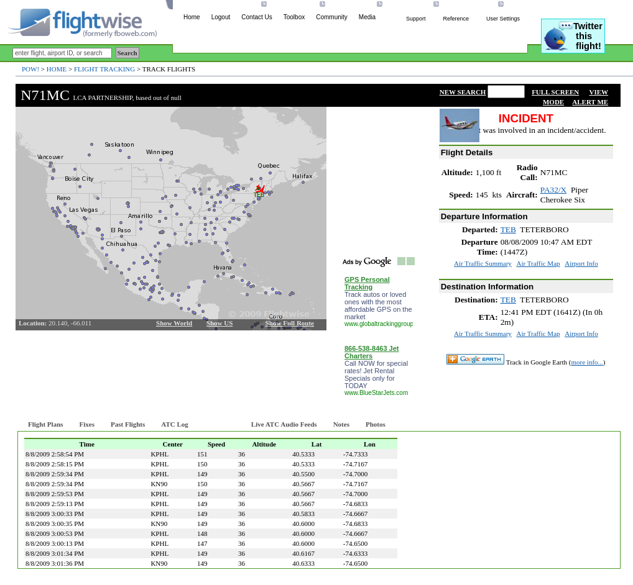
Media (367, 17)
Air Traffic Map (538, 263)
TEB (508, 229)
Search (127, 53)
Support (416, 19)
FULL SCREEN (555, 92)
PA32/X (553, 189)
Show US (219, 323)
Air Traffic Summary (483, 263)
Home (191, 17)
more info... (587, 362)
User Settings (503, 19)
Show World (174, 323)
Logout (221, 17)
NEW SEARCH (463, 92)
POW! (30, 69)
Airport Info (581, 263)
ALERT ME (590, 102)
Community (332, 17)
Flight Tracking (104, 69)
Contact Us (256, 17)
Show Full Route (290, 323)
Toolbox (294, 17)
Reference (456, 19)
